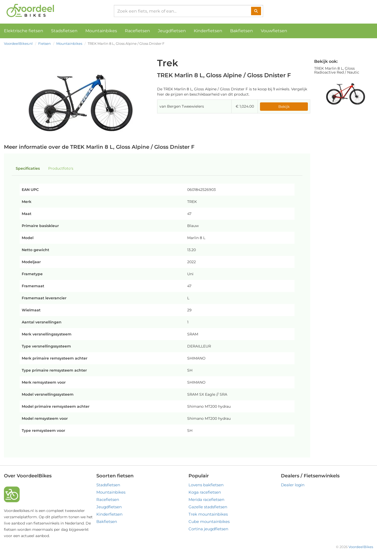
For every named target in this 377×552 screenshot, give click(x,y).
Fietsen (44, 43)
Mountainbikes (101, 30)
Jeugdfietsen (172, 30)
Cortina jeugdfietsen (208, 528)
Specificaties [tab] (28, 168)
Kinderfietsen (208, 30)
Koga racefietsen (204, 492)
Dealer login (292, 484)
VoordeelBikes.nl (18, 43)
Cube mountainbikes (209, 521)
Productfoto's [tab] (60, 168)
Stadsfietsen (64, 30)
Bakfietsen (241, 30)
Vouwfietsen (274, 30)
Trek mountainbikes (208, 514)
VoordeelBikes (360, 547)
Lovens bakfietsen (206, 484)
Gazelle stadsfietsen (207, 506)
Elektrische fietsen (23, 30)
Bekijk (284, 106)
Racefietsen (137, 30)
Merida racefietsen (206, 499)
